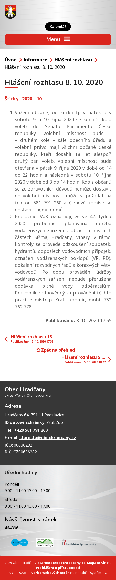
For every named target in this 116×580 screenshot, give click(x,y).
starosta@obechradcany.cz (47, 437)
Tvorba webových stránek (51, 572)
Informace (35, 59)
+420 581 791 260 (31, 430)
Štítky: (12, 99)
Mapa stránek (99, 562)
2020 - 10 (32, 99)
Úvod (11, 59)
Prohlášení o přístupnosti (58, 567)
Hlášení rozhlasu (73, 59)
